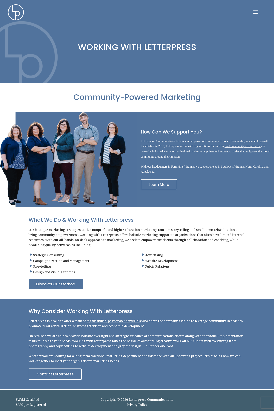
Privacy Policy (137, 405)
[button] (56, 284)
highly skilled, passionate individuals (115, 321)
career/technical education (156, 151)
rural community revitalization (243, 146)
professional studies (188, 151)
